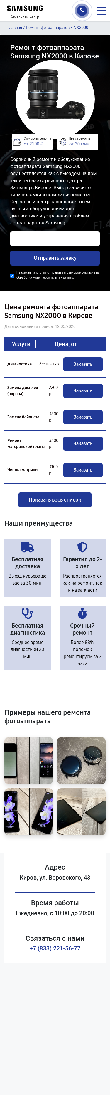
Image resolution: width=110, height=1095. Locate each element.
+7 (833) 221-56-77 (55, 948)
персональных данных (57, 277)
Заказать (83, 364)
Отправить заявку (55, 258)
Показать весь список (55, 500)
